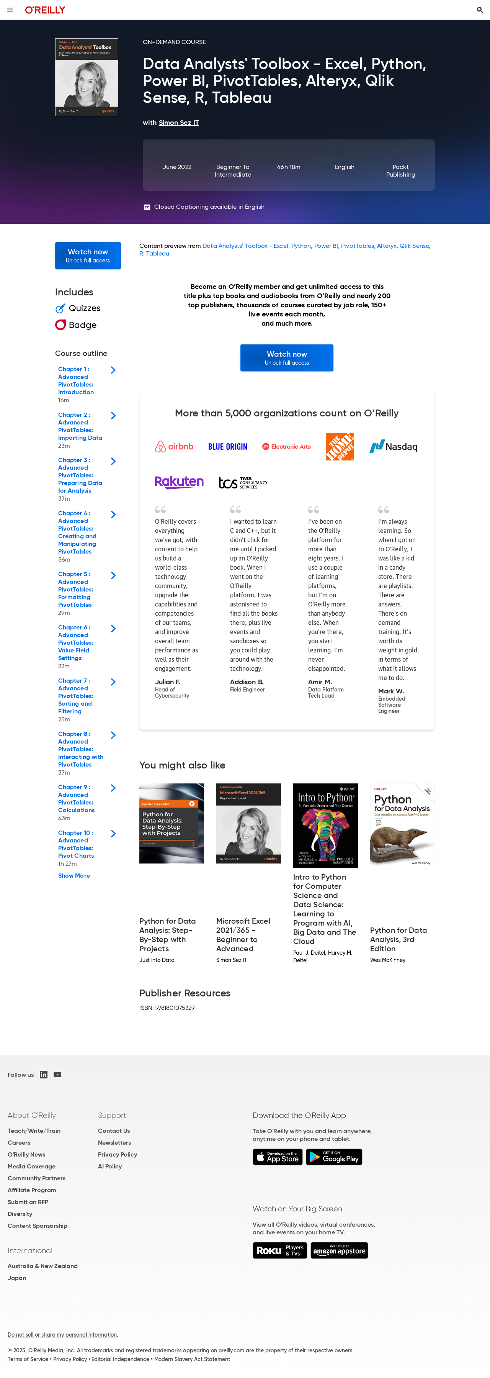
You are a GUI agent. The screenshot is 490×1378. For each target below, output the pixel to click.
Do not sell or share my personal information (62, 1334)
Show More (74, 876)
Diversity (20, 1214)
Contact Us (114, 1131)
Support (112, 1115)
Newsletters (114, 1143)
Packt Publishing (400, 170)
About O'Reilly (32, 1115)
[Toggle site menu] (10, 10)
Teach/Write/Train (34, 1131)
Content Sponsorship (37, 1226)
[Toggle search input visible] (480, 10)
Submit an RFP (28, 1202)
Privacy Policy (117, 1154)
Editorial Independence (120, 1359)
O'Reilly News (26, 1154)
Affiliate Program (32, 1190)
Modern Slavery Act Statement (192, 1359)
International (30, 1250)
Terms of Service (28, 1359)
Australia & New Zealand (43, 1266)
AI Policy (110, 1166)
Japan (17, 1278)
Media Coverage (32, 1166)
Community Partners (36, 1178)
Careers (19, 1143)
